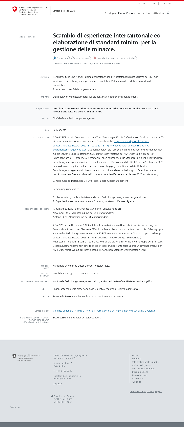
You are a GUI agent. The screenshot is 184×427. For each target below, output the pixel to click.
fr (144, 3)
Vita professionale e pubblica (146, 362)
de (138, 3)
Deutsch (134, 391)
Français (142, 391)
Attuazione (144, 18)
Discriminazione (140, 372)
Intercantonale (80, 58)
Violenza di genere (63, 310)
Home (135, 355)
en (154, 3)
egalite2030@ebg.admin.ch (67, 376)
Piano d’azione (127, 18)
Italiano (150, 391)
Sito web (57, 383)
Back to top (15, 407)
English (158, 391)
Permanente (61, 58)
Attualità (158, 18)
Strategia (110, 18)
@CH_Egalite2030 (62, 399)
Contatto (166, 3)
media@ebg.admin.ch (64, 378)
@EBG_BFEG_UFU (62, 402)
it (149, 3)
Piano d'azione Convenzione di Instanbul (114, 58)
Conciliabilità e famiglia (143, 368)
